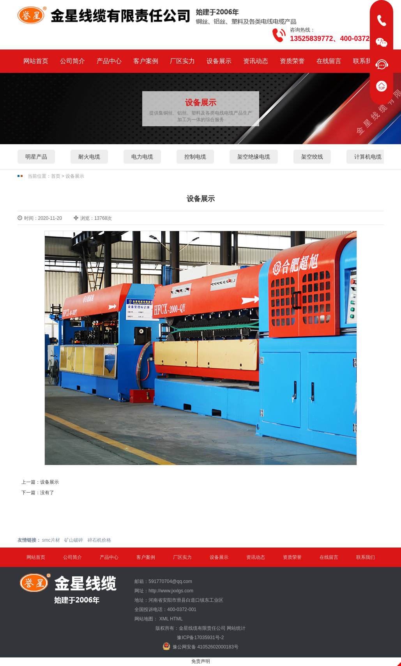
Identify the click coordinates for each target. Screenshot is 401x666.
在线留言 (328, 61)
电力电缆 (142, 157)
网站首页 (35, 61)
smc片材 (51, 540)
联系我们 (365, 61)
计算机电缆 (368, 157)
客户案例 (145, 61)
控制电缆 (195, 157)
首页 (55, 176)
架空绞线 (312, 157)
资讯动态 (255, 61)
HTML (176, 619)
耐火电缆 (89, 157)
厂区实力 (182, 61)
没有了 (47, 492)
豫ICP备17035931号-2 (200, 637)
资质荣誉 (292, 61)
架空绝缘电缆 (253, 157)
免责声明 (200, 661)
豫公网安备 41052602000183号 (200, 646)
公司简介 (72, 61)
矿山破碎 (73, 540)
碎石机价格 (99, 540)
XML (164, 619)
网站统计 (236, 628)
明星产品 (36, 157)
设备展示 (219, 61)
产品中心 (109, 61)
